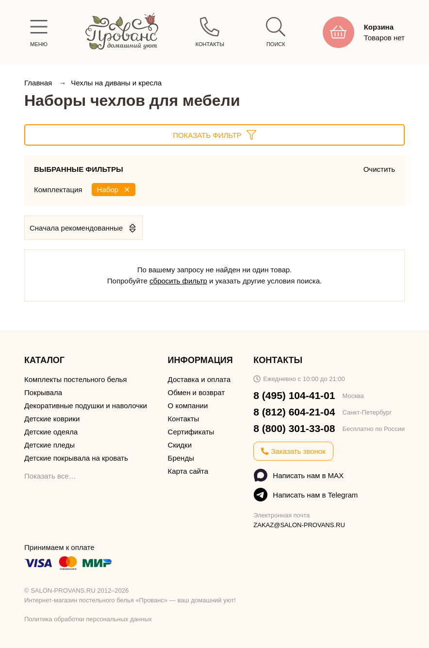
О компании (188, 405)
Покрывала (43, 392)
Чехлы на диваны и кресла (116, 83)
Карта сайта (188, 471)
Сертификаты (191, 432)
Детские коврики (52, 419)
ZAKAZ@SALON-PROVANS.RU (299, 525)
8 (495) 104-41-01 (294, 395)
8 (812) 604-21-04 (294, 411)
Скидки (180, 445)
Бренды (181, 458)
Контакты (183, 419)
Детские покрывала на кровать (76, 458)
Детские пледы (49, 445)
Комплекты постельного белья (75, 379)
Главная (39, 83)
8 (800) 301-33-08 (294, 428)
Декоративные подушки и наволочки (85, 405)
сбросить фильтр (178, 281)
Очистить (379, 169)
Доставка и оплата (199, 379)
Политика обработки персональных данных (88, 619)
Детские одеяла (51, 432)
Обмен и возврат (196, 392)
